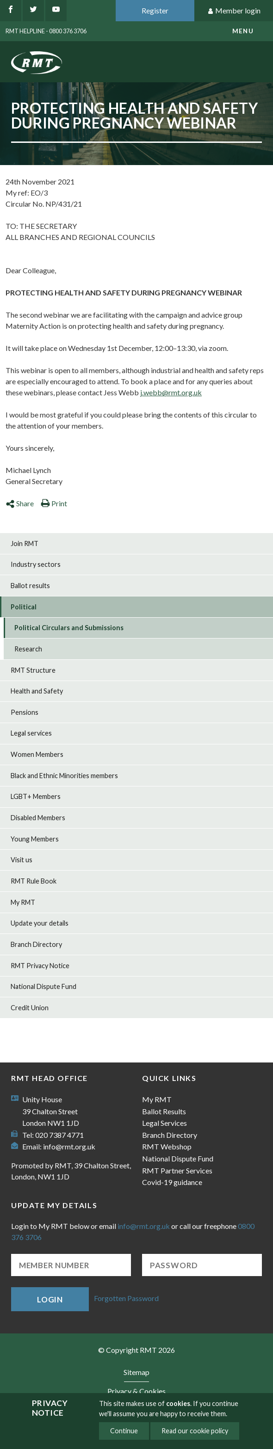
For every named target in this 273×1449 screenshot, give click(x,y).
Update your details (39, 923)
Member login (234, 11)
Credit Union (30, 1008)
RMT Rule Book (33, 881)
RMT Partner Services (177, 1170)
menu (243, 31)
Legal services (31, 733)
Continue (124, 1431)
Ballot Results (164, 1111)
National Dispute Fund (43, 986)
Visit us (21, 860)
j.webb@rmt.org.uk (171, 392)
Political (24, 607)
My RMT (23, 902)
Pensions (24, 712)
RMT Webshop (167, 1146)
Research (28, 649)
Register (155, 10)
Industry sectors (36, 564)
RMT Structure (33, 670)
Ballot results (30, 585)
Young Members (35, 839)
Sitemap (136, 1372)
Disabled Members (38, 818)
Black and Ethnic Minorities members (64, 776)
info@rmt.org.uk (69, 1146)
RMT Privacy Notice (40, 966)
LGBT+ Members (36, 796)
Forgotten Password (126, 1298)
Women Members (37, 754)
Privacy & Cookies (136, 1391)
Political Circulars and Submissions (69, 628)
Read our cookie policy (194, 1431)
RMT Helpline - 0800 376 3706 (46, 31)
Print (54, 503)
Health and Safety (37, 691)
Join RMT (24, 543)
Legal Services (164, 1122)
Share (20, 503)
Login (50, 1299)
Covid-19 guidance (172, 1182)
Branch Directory (36, 944)
